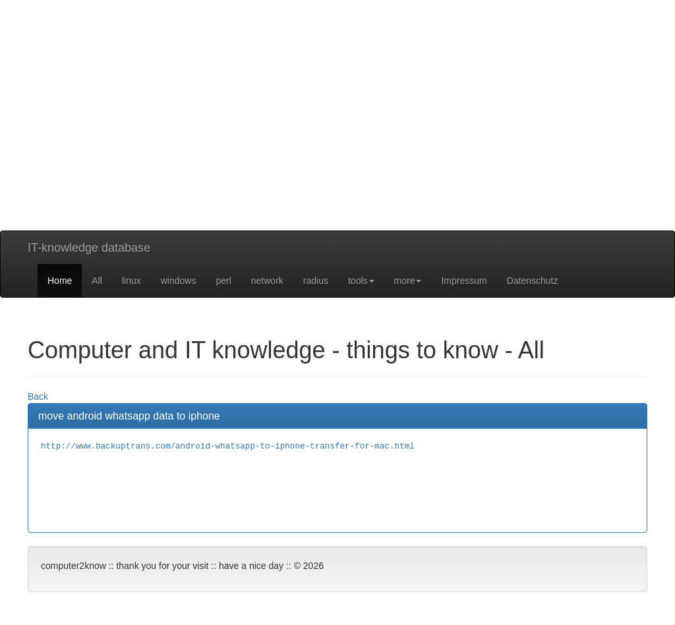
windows (178, 280)
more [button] (408, 280)
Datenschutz (532, 280)
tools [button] (361, 280)
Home (59, 280)
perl (223, 280)
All (97, 280)
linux (131, 280)
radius (315, 280)
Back (38, 396)
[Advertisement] (337, 138)
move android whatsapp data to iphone (129, 415)
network (267, 280)
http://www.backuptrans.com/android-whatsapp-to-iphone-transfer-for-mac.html (228, 446)
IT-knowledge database (89, 247)
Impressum (463, 280)
